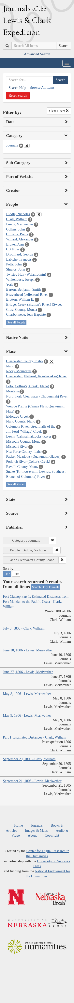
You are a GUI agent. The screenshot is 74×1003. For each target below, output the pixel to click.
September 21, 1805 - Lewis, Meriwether (32, 781)
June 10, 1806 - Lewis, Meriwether (28, 650)
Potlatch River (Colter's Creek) (28, 462)
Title (7, 573)
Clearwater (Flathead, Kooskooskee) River (36, 376)
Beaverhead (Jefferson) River (27, 295)
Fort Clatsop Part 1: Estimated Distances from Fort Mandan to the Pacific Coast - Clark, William (35, 601)
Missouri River (17, 446)
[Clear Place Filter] (51, 362)
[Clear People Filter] (39, 214)
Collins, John (15, 229)
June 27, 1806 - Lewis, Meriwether (28, 672)
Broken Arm (15, 244)
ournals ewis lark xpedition (27, 20)
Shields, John (15, 269)
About (32, 835)
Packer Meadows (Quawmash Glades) (33, 456)
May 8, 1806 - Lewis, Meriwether (27, 694)
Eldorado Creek (17, 416)
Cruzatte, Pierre (17, 234)
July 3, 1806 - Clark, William (23, 628)
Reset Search (18, 95)
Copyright (52, 835)
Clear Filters (59, 111)
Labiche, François (19, 259)
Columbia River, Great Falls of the (30, 426)
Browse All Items (42, 87)
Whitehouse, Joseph (20, 279)
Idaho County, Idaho (20, 421)
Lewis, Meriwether (19, 224)
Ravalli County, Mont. (22, 467)
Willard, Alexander (19, 239)
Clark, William (16, 219)
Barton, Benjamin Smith (23, 289)
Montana (12, 391)
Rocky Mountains (19, 371)
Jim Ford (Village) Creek (24, 431)
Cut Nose (13, 249)
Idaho (10, 366)
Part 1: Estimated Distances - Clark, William (34, 737)
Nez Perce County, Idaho (24, 452)
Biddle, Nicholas (18, 214)
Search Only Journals (45, 587)
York (9, 284)
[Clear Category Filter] (27, 146)
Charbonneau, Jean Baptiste (26, 314)
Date (16, 573)
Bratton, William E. (20, 299)
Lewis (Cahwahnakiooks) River (28, 436)
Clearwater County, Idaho (24, 361)
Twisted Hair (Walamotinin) (26, 274)
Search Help (17, 88)
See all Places (16, 484)
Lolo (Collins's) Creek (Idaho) (27, 386)
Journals (12, 145)
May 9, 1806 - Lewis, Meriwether (27, 715)
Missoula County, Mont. (23, 441)
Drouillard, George (19, 254)
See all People (16, 322)
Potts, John (14, 264)
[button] (52, 540)
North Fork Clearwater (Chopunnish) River (37, 396)
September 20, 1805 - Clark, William (29, 759)
